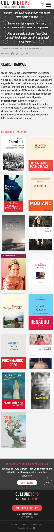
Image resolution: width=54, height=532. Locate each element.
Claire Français (34, 49)
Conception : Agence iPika (27, 528)
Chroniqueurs (17, 49)
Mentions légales (37, 524)
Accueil (4, 49)
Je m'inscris (27, 482)
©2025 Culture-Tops (18, 524)
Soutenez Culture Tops (27, 508)
